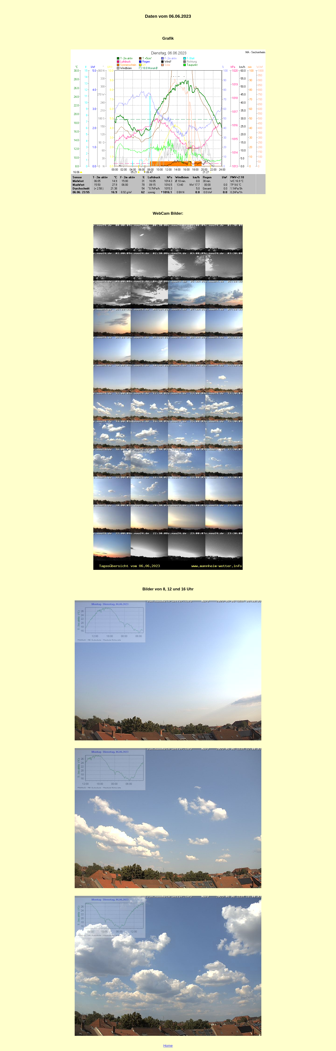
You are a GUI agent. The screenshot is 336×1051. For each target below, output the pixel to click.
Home (168, 1045)
